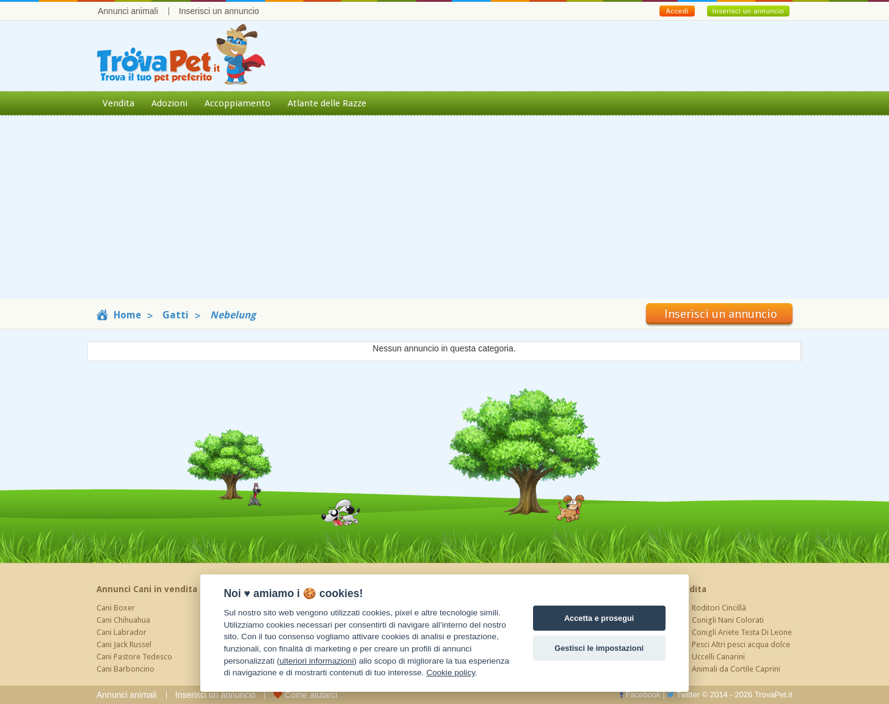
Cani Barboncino (125, 668)
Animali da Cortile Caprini (736, 668)
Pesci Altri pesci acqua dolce (741, 644)
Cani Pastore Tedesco (134, 656)
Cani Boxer (115, 607)
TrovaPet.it (774, 694)
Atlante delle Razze (327, 103)
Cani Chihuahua (123, 620)
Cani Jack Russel (123, 644)
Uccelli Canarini (718, 656)
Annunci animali (128, 11)
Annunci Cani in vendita (146, 589)
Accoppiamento (237, 103)
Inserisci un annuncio (219, 11)
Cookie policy (450, 672)
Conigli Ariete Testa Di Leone (742, 632)
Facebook (640, 694)
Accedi (677, 11)
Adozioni (169, 103)
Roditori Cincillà (719, 607)
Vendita (118, 103)
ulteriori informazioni (317, 661)
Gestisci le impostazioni (599, 648)
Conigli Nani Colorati (728, 620)
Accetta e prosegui (599, 618)
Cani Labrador (121, 632)
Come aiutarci (305, 695)
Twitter (683, 694)
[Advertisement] (444, 213)
